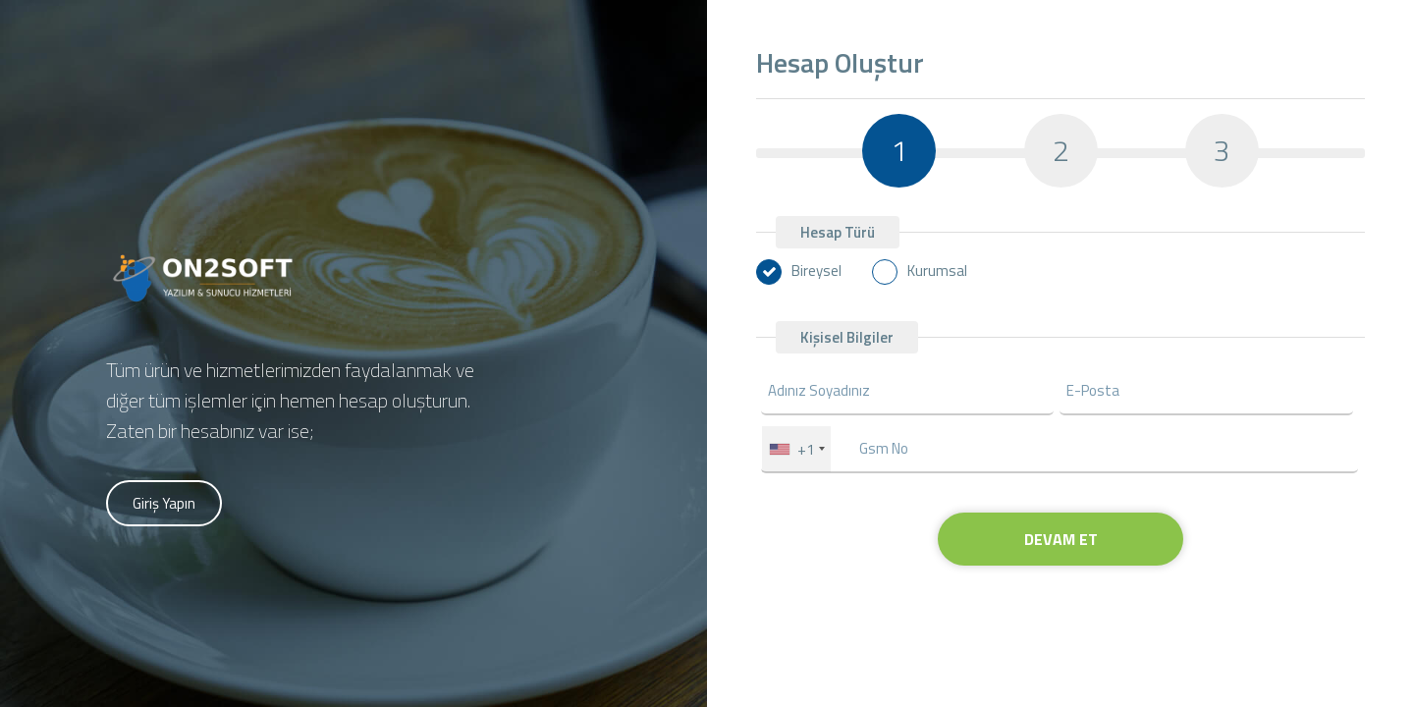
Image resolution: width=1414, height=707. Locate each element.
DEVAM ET (1061, 539)
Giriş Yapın (164, 503)
